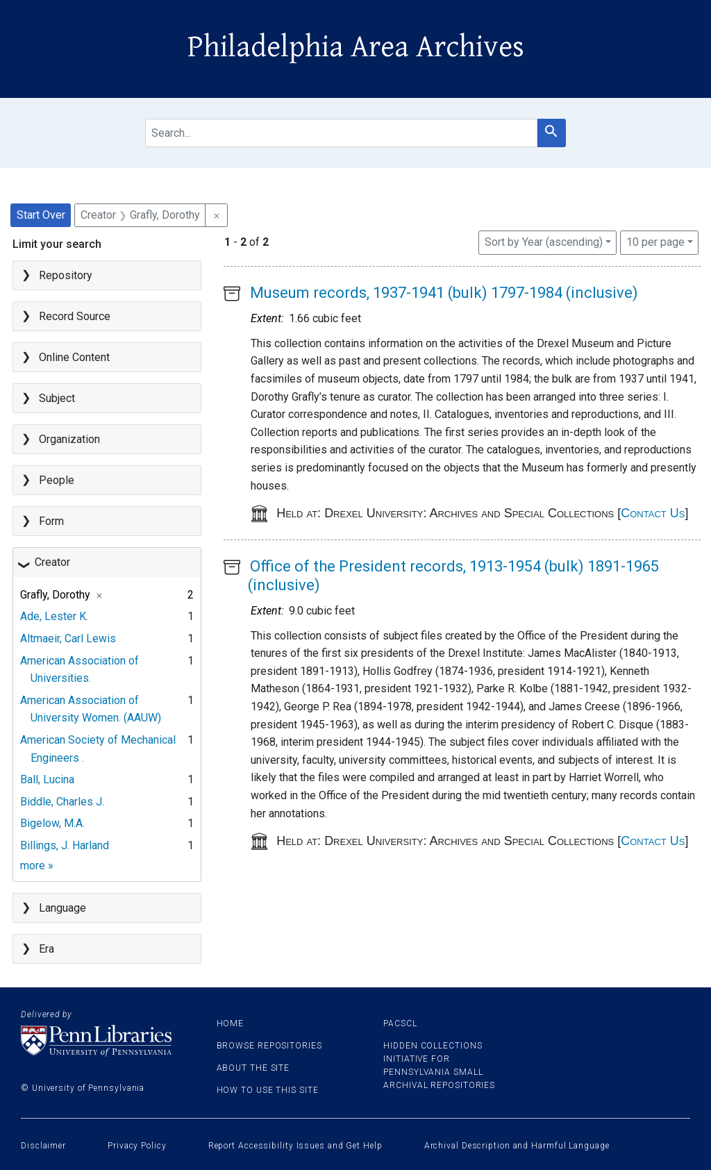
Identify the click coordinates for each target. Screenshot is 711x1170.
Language (62, 907)
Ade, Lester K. (54, 616)
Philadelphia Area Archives (355, 47)
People (56, 480)
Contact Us (653, 513)
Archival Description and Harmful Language (517, 1146)
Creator (52, 562)
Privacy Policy (137, 1146)
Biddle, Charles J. (62, 801)
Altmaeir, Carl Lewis (68, 638)
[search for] (341, 133)
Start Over (41, 215)
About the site (253, 1068)
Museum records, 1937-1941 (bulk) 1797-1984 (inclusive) (444, 292)
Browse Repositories (269, 1046)
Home (230, 1023)
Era (46, 948)
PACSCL (400, 1023)
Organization (69, 439)
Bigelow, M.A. (52, 823)
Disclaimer (43, 1146)
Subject (57, 398)
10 (655, 241)
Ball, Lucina (47, 779)
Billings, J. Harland (64, 845)
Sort (544, 242)
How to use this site (268, 1090)
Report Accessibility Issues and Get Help (295, 1146)
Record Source (74, 316)
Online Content (74, 357)
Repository (65, 275)
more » (36, 865)
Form (51, 521)
